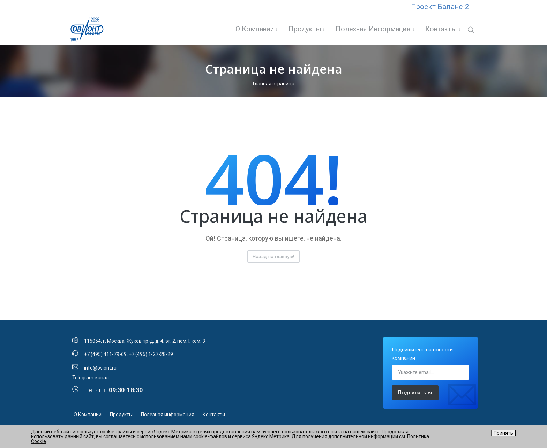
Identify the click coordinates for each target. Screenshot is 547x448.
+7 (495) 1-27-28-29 (151, 356)
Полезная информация (372, 30)
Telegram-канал (90, 379)
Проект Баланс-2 (440, 6)
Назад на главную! (273, 257)
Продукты (304, 30)
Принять (503, 433)
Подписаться (415, 394)
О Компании (254, 30)
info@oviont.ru (100, 369)
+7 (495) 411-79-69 (105, 356)
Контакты (440, 30)
